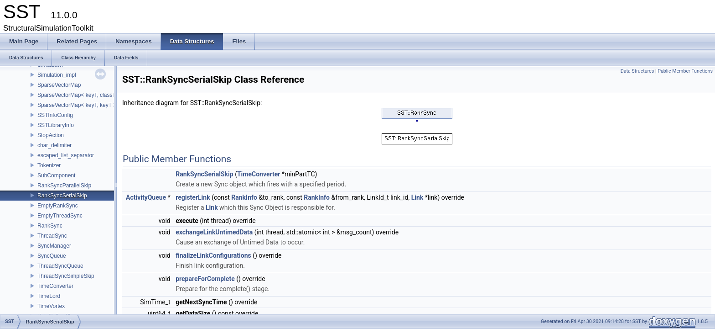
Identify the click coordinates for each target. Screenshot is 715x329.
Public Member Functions (685, 71)
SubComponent (56, 175)
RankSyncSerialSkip (62, 195)
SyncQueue (51, 256)
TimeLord (48, 296)
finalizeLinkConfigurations (213, 255)
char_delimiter (54, 145)
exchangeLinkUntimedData (214, 232)
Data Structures (637, 71)
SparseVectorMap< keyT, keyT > (76, 105)
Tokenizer (49, 165)
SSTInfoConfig (55, 115)
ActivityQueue (146, 197)
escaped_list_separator (65, 155)
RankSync (49, 226)
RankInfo (244, 197)
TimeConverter (55, 286)
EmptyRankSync (57, 205)
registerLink (193, 197)
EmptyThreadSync (60, 215)
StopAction (50, 135)
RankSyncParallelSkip (64, 185)
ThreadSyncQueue (60, 266)
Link (417, 197)
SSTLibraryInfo (55, 125)
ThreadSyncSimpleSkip (65, 276)
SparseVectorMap (59, 85)
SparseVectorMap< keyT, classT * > (80, 95)
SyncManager (54, 246)
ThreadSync (52, 236)
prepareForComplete (205, 278)
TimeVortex (51, 306)
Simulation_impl (56, 75)
